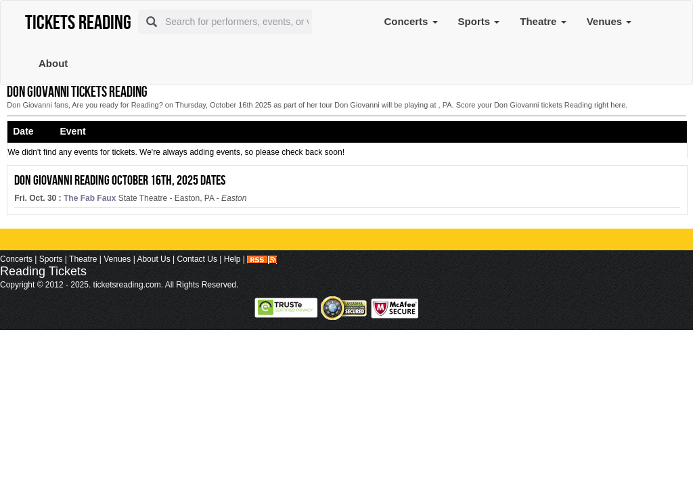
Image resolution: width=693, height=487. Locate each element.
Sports (479, 21)
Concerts (410, 21)
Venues (609, 21)
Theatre (543, 21)
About (53, 63)
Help (232, 259)
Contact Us (197, 259)
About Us (153, 259)
